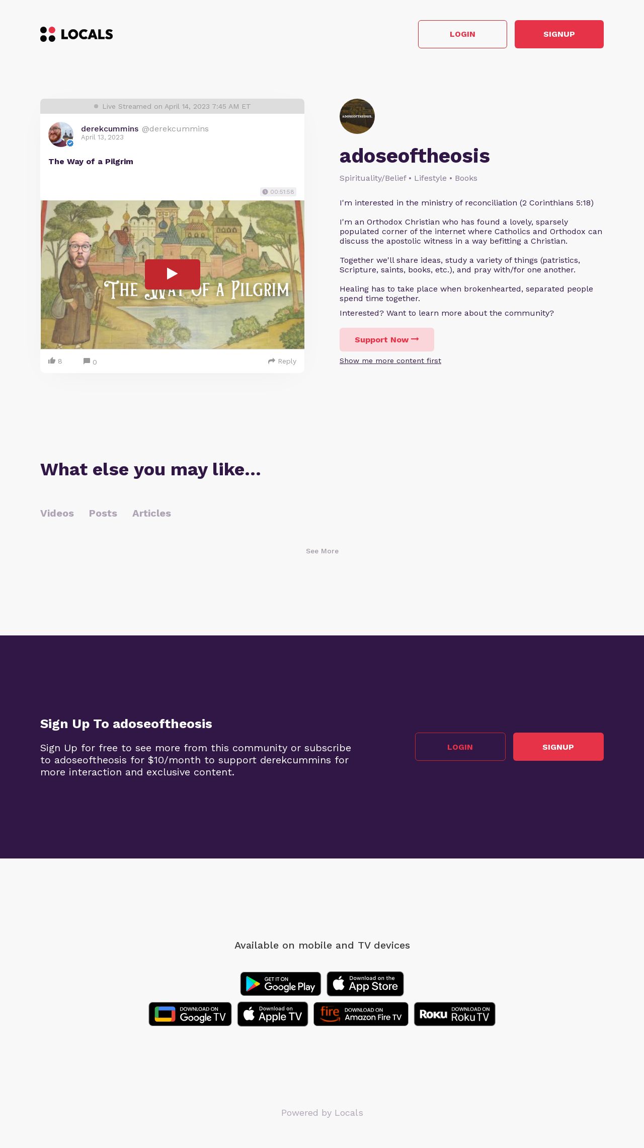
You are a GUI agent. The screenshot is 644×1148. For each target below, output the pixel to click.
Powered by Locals (322, 1112)
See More (322, 551)
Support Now (387, 339)
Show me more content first (390, 360)
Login (460, 34)
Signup (559, 34)
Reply (282, 361)
